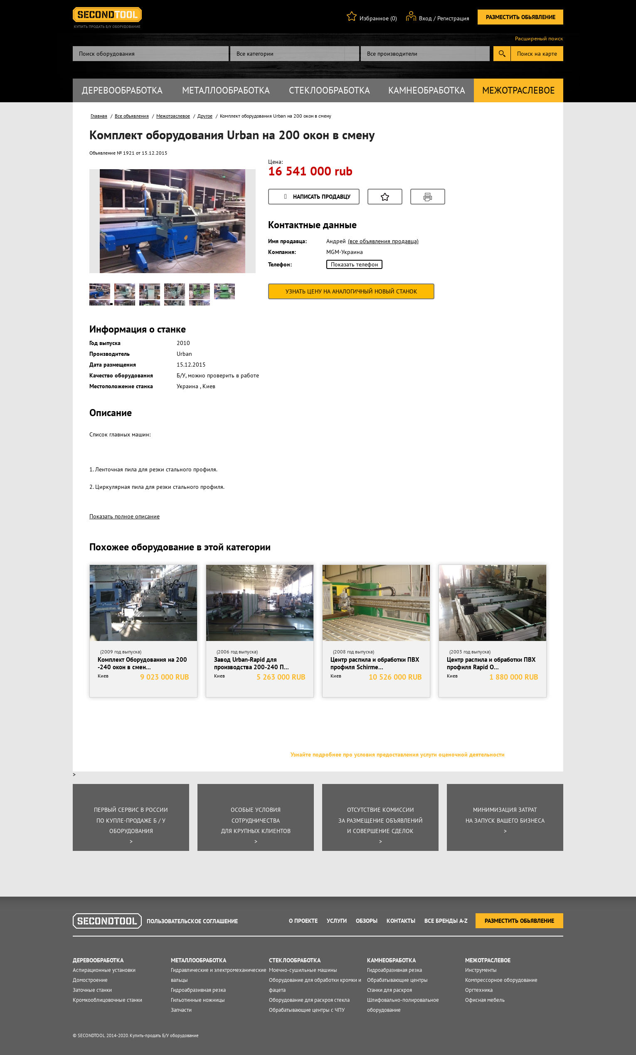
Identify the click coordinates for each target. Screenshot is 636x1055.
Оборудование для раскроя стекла (309, 999)
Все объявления (132, 116)
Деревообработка (122, 90)
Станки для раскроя (389, 989)
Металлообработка (226, 90)
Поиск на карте (537, 53)
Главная (99, 116)
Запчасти (181, 1009)
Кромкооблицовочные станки (107, 999)
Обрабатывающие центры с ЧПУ (307, 1009)
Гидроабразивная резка (198, 989)
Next (234, 234)
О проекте (303, 920)
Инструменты (481, 970)
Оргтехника (479, 989)
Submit (501, 53)
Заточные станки (92, 989)
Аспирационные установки (104, 970)
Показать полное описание (124, 516)
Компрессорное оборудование (501, 980)
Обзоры (366, 920)
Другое (204, 116)
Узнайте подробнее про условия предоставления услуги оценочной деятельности (398, 754)
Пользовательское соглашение (192, 921)
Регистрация (453, 18)
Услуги (337, 920)
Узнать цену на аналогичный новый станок (351, 291)
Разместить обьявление (520, 17)
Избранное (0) (378, 18)
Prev (110, 234)
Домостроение (90, 980)
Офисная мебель (485, 999)
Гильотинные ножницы (198, 999)
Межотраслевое (518, 90)
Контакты (401, 920)
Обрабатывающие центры (397, 980)
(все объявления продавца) (383, 241)
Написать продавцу (315, 197)
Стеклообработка (329, 90)
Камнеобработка (426, 90)
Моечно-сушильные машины (303, 970)
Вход (425, 18)
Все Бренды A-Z (446, 920)
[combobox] (294, 53)
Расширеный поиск (539, 38)
